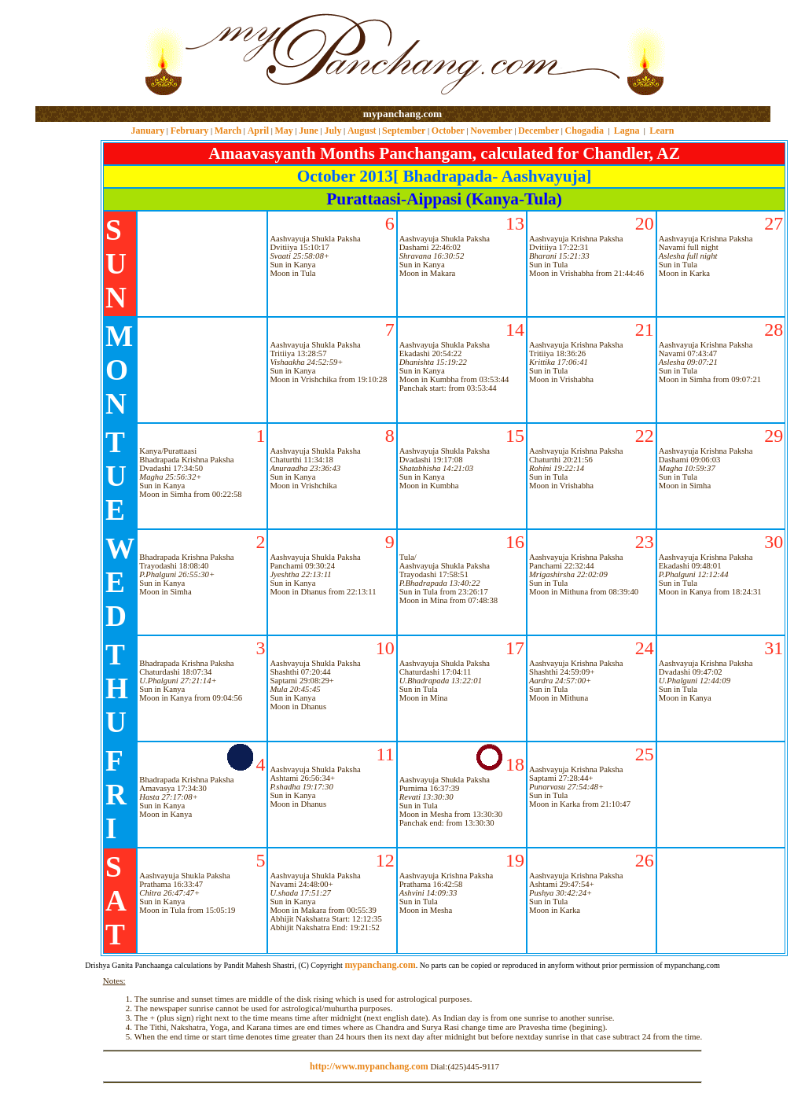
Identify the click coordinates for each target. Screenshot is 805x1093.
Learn (661, 130)
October (448, 130)
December (538, 130)
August (362, 130)
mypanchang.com (402, 114)
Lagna (627, 130)
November (491, 130)
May (283, 130)
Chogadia (584, 130)
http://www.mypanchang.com (369, 1066)
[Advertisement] (86, 54)
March (228, 130)
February (190, 130)
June (308, 130)
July (332, 130)
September (403, 130)
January (147, 130)
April (258, 130)
